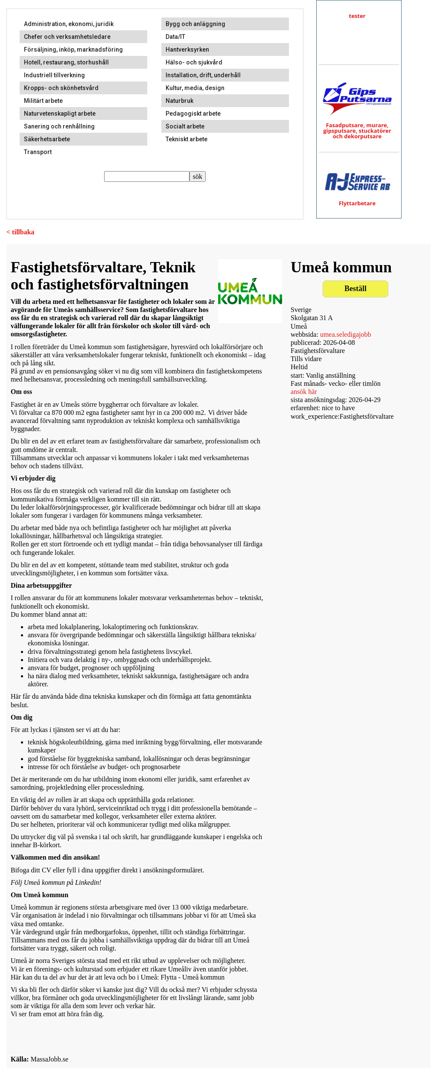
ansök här (304, 391)
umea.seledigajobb (345, 334)
